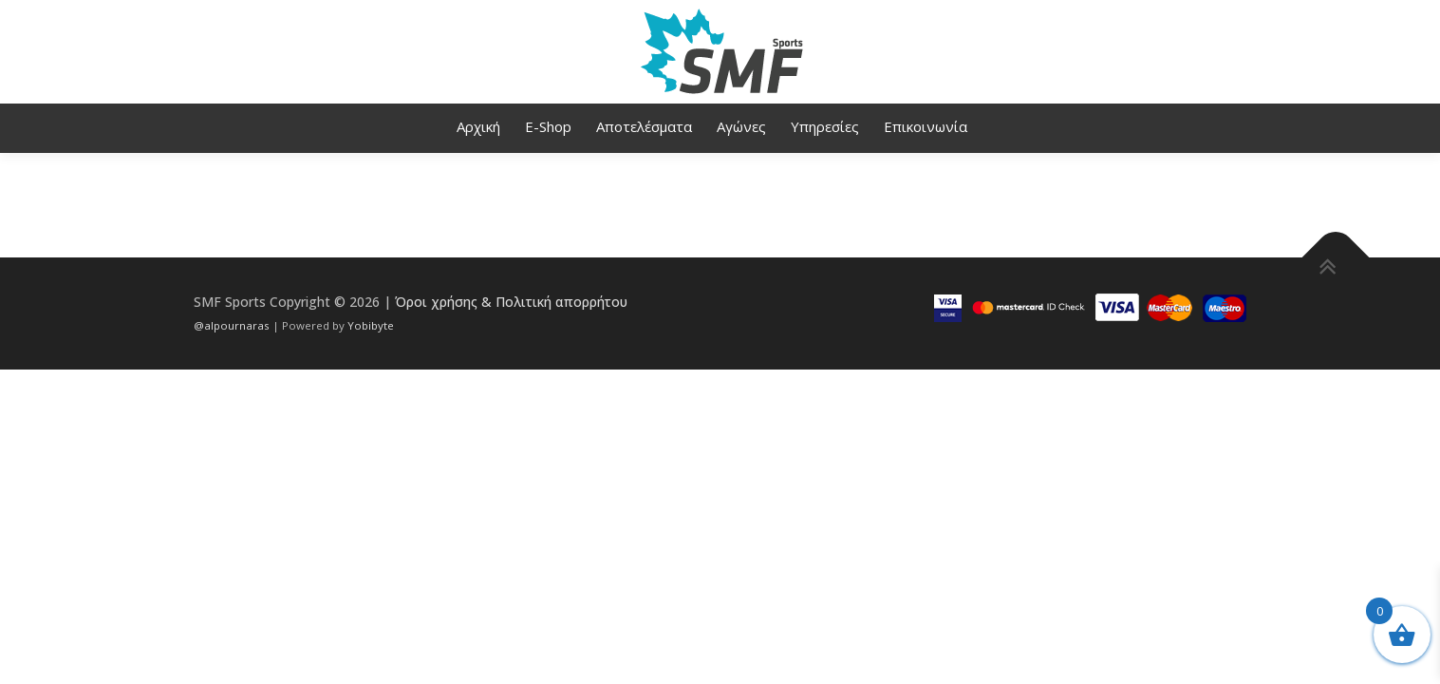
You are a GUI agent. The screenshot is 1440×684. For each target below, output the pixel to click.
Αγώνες (741, 126)
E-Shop (548, 126)
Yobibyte (370, 325)
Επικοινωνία (925, 126)
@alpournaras (233, 325)
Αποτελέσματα (644, 126)
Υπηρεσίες (825, 126)
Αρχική (478, 126)
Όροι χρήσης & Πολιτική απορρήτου (511, 302)
